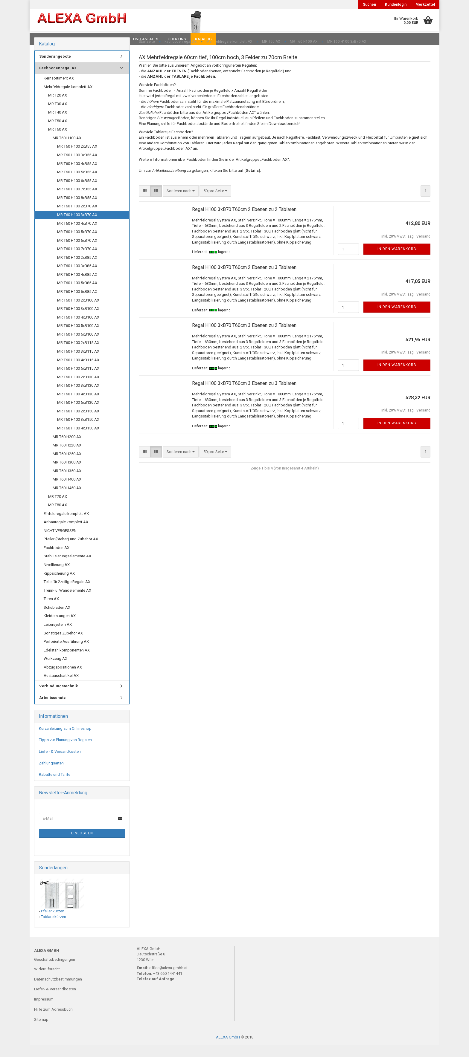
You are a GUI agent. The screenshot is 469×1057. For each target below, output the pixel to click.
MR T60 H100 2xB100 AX (78, 312)
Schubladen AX (57, 619)
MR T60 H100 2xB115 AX (78, 354)
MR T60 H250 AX (67, 466)
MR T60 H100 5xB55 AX (77, 184)
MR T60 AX (57, 141)
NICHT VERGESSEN (60, 542)
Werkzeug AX (55, 670)
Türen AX (51, 610)
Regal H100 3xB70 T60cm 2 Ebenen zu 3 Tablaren (244, 279)
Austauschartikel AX (61, 687)
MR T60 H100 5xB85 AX (77, 295)
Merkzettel (425, 4)
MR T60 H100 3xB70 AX (77, 226)
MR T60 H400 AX (67, 491)
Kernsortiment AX (59, 90)
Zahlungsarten (51, 775)
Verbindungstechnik (58, 698)
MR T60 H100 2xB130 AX (78, 389)
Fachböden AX (56, 559)
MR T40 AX (57, 124)
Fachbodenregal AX (58, 80)
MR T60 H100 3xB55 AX (77, 167)
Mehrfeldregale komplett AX (68, 99)
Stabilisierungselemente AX (67, 568)
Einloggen (82, 845)
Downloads (47, 39)
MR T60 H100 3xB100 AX (78, 320)
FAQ (71, 39)
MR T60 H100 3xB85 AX (77, 278)
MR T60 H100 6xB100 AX (78, 346)
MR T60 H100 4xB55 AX (77, 175)
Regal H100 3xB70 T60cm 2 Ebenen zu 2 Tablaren (244, 221)
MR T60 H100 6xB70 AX (77, 252)
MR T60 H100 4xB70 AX (77, 235)
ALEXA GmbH (228, 1049)
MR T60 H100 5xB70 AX (77, 243)
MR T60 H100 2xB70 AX (77, 218)
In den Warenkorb (396, 261)
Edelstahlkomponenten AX (67, 662)
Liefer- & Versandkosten (60, 763)
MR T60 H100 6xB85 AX (77, 303)
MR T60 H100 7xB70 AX (77, 260)
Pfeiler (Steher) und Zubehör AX (71, 551)
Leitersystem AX (58, 636)
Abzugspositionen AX (63, 679)
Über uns (177, 39)
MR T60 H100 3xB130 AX (78, 397)
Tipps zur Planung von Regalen (65, 751)
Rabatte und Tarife (54, 786)
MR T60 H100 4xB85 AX (77, 286)
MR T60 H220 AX (67, 457)
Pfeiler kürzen (52, 923)
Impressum (44, 1011)
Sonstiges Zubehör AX (63, 645)
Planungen (95, 39)
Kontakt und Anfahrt (137, 39)
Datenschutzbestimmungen (58, 991)
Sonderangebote (55, 68)
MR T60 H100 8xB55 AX (77, 209)
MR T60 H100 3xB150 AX (78, 431)
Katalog (203, 39)
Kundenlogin (395, 4)
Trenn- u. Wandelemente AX (67, 602)
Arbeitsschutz (52, 709)
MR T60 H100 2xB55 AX (77, 158)
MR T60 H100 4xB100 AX (78, 329)
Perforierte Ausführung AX (66, 653)
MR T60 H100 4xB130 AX (78, 406)
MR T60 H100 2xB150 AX (78, 423)
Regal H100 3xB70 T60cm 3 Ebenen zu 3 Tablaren (244, 395)
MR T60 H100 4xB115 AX (78, 372)
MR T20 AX (57, 107)
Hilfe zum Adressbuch (53, 1021)
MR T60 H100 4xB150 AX (78, 440)
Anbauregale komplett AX (66, 534)
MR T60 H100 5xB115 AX (78, 380)
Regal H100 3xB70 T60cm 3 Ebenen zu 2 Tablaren (244, 337)
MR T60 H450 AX (67, 500)
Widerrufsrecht (47, 981)
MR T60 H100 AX (67, 150)
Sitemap (41, 1031)
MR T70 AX (57, 508)
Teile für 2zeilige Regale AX (67, 593)
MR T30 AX (57, 116)
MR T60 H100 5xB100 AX (78, 337)
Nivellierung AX (57, 576)
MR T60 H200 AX (67, 448)
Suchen (369, 4)
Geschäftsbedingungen (54, 971)
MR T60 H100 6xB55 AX (77, 192)
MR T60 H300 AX (67, 474)
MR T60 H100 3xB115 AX (78, 363)
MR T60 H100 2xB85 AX (77, 269)
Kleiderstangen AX (60, 627)
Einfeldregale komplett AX (66, 525)
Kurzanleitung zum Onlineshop (65, 740)
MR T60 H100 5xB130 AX (78, 414)
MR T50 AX (57, 133)
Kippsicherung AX (59, 585)
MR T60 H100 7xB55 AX (77, 201)
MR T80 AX (57, 517)
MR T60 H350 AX (67, 483)
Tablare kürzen (53, 928)
